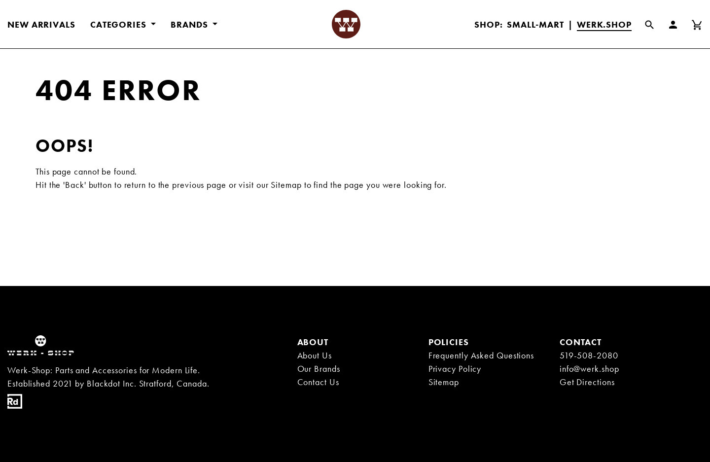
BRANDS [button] (190, 24)
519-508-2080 (589, 355)
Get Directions (587, 382)
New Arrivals (41, 24)
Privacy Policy (455, 368)
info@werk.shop (589, 368)
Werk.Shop (604, 24)
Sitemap (286, 184)
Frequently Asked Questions (481, 355)
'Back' (74, 184)
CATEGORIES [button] (119, 24)
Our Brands (318, 368)
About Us (314, 355)
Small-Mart (535, 24)
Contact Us (318, 382)
